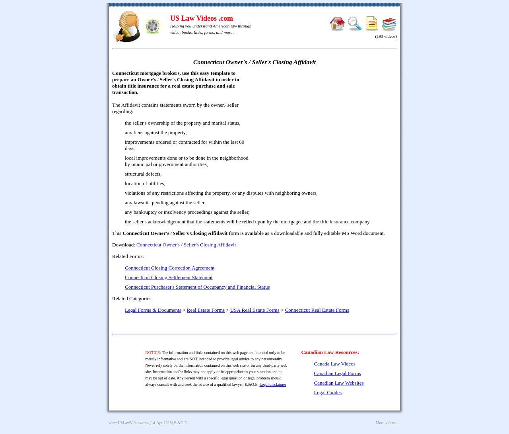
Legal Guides (328, 392)
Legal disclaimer (273, 384)
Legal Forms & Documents (153, 310)
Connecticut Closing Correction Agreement (170, 268)
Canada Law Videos (334, 364)
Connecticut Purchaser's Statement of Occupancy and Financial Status (197, 287)
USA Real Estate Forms (255, 310)
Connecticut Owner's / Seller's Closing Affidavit (186, 245)
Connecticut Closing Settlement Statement (169, 277)
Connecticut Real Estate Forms (317, 310)
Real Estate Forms (206, 310)
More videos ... (388, 422)
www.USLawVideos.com (129, 422)
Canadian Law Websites (338, 383)
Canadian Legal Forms (337, 373)
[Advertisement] (328, 127)
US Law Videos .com (201, 18)
